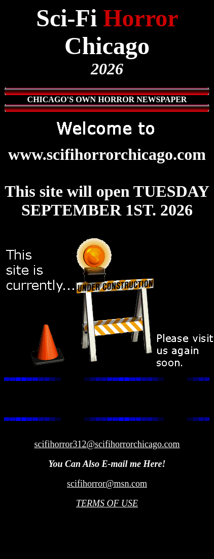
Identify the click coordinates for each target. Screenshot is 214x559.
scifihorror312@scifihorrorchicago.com (107, 444)
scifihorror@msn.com (107, 484)
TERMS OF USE (107, 503)
